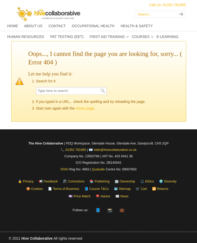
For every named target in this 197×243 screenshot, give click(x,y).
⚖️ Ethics (147, 181)
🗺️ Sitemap (122, 189)
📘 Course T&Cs (96, 189)
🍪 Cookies (34, 189)
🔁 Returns (160, 189)
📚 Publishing (100, 181)
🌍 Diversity (167, 181)
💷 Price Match (79, 196)
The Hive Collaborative (67, 14)
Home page (85, 108)
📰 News (122, 196)
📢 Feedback (48, 181)
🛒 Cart (141, 189)
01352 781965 (75, 150)
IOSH (64, 169)
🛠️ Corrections (73, 181)
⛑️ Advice (103, 196)
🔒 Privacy (26, 181)
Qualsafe (98, 169)
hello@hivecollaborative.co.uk (115, 150)
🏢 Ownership (125, 181)
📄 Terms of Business (63, 189)
